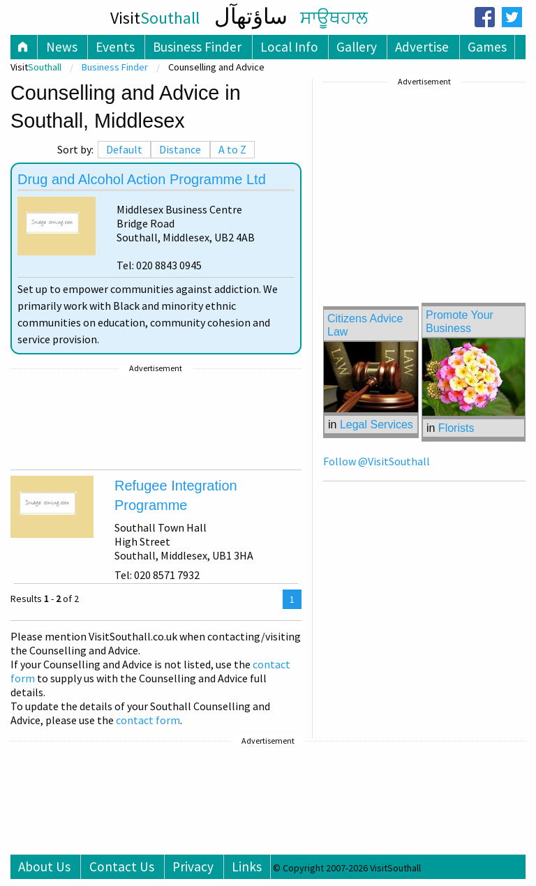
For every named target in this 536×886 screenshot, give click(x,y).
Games (487, 46)
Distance (180, 149)
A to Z (232, 149)
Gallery (356, 46)
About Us (44, 866)
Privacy (193, 866)
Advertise (422, 46)
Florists (456, 428)
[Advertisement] (156, 419)
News (61, 46)
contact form (148, 720)
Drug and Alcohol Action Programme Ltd (141, 179)
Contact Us (121, 866)
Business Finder (197, 46)
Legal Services (376, 424)
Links (247, 866)
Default (124, 149)
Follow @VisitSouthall (376, 461)
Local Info (289, 46)
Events (115, 46)
